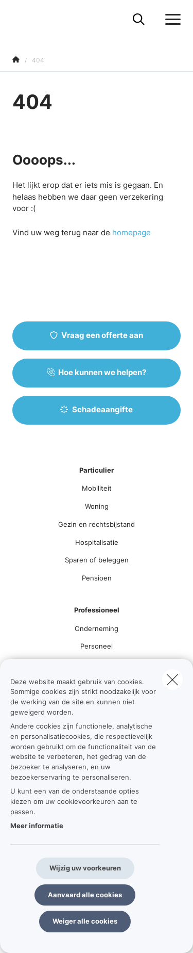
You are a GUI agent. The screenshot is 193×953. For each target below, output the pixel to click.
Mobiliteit (97, 488)
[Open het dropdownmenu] (170, 19)
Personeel (96, 646)
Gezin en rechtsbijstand (96, 524)
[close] (172, 679)
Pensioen (97, 578)
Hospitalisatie (96, 542)
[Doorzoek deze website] (139, 19)
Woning (97, 506)
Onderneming (96, 628)
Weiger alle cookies (84, 921)
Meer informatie (36, 825)
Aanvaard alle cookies (85, 895)
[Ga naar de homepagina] (18, 19)
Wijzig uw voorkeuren (85, 868)
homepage (131, 232)
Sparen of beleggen (97, 560)
